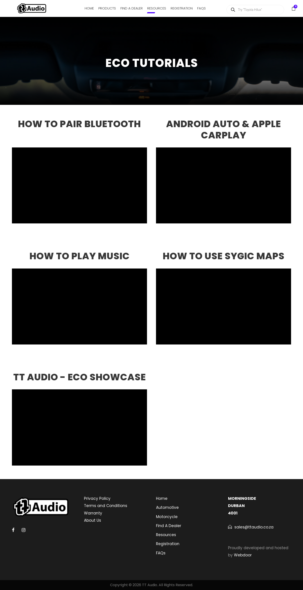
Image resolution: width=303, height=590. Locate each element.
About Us (92, 520)
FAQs (201, 8)
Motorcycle (167, 516)
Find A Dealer (131, 8)
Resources (156, 8)
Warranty (93, 513)
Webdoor (243, 555)
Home (89, 8)
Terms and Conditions (105, 505)
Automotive (167, 507)
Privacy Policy (97, 498)
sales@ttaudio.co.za (254, 527)
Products (107, 8)
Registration (182, 8)
